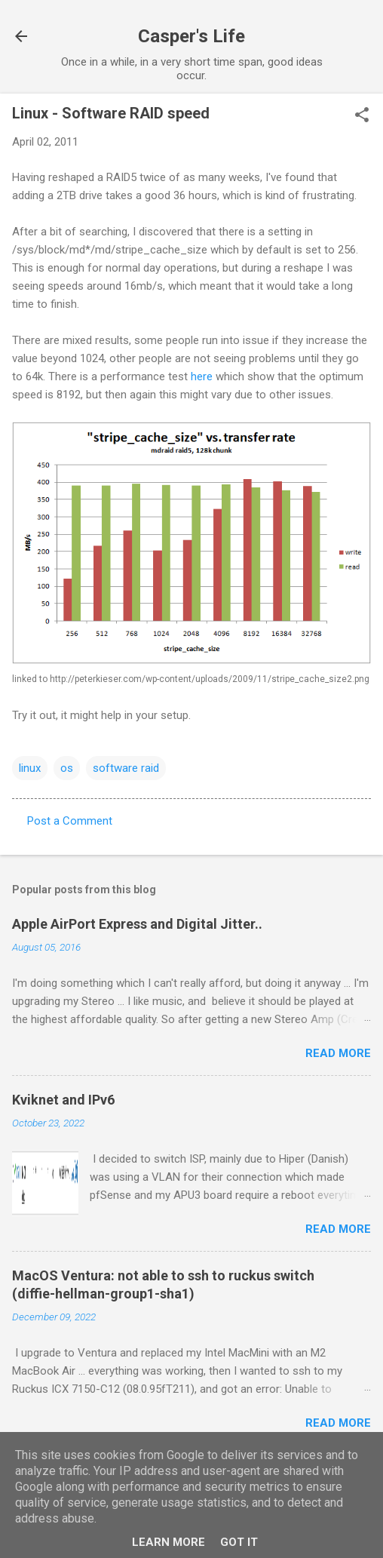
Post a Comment (69, 821)
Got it (239, 1542)
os (66, 768)
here (202, 376)
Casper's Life (191, 36)
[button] (362, 116)
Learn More (168, 1542)
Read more (338, 1053)
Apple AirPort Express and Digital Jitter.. (137, 924)
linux (30, 768)
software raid (126, 768)
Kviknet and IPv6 (63, 1100)
